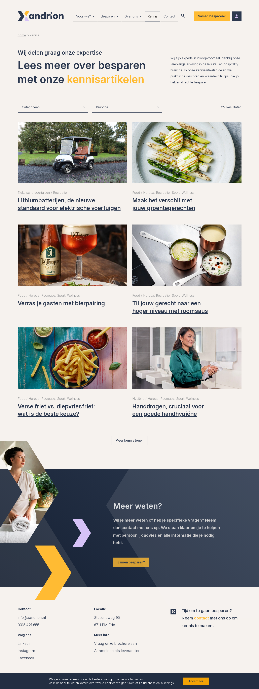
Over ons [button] (131, 17)
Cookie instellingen (171, 677)
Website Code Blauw (213, 677)
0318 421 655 (28, 625)
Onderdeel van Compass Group (122, 677)
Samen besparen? (212, 17)
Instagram (26, 651)
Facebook (26, 658)
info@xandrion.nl (32, 617)
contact (201, 618)
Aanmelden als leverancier (117, 651)
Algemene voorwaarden (35, 677)
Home (22, 35)
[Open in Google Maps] (107, 621)
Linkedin (25, 643)
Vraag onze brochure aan (115, 643)
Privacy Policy (75, 677)
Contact (169, 17)
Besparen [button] (108, 17)
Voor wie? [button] (83, 17)
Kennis (152, 17)
